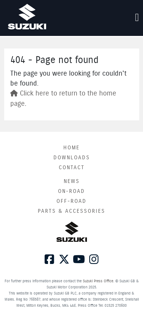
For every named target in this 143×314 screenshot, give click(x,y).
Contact (72, 167)
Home (71, 147)
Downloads (71, 157)
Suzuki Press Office (98, 281)
